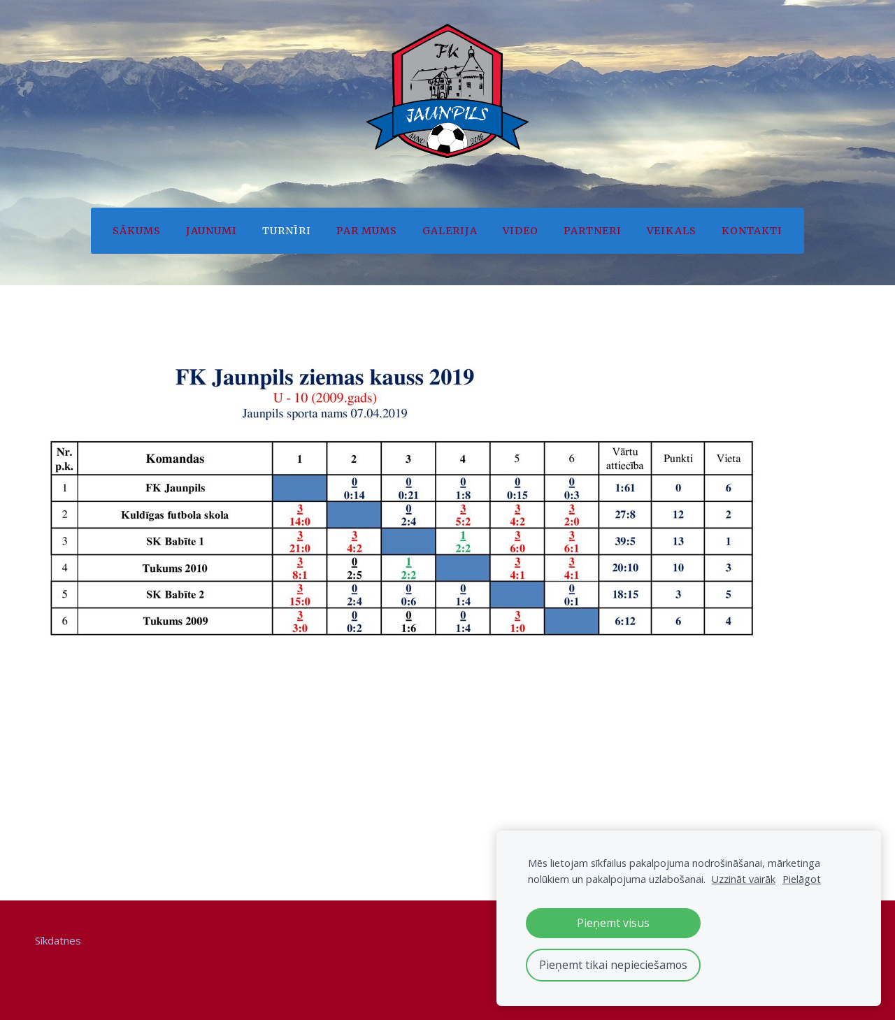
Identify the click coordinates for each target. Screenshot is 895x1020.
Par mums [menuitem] (366, 230)
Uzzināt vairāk (743, 879)
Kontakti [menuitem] (752, 230)
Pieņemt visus (613, 923)
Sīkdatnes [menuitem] (58, 940)
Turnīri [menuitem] (286, 230)
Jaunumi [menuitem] (211, 230)
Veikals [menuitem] (671, 230)
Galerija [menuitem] (450, 230)
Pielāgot (801, 879)
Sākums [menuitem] (137, 230)
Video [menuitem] (520, 230)
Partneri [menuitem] (593, 230)
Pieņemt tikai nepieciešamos (613, 964)
